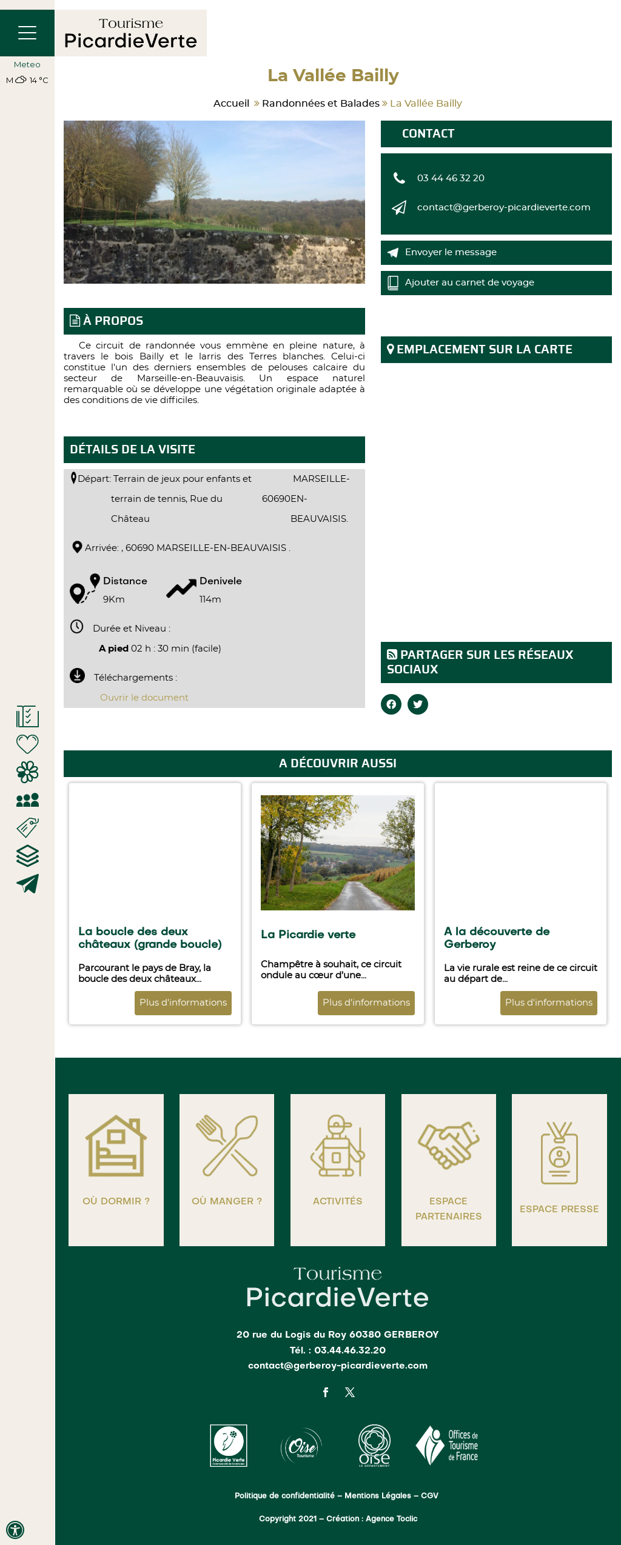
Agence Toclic (391, 1519)
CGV (431, 1496)
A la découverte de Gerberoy (496, 939)
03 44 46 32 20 (451, 178)
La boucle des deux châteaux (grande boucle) (149, 939)
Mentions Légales (377, 1496)
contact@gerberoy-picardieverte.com (504, 207)
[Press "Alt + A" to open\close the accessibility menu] (15, 1530)
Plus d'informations (183, 1002)
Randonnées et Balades (321, 103)
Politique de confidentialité (285, 1496)
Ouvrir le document (144, 697)
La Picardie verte (308, 935)
